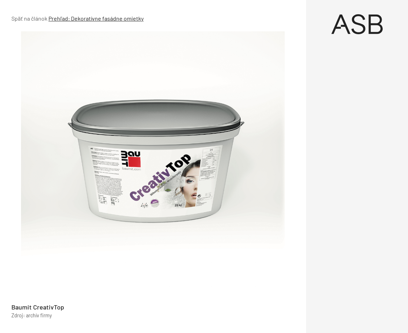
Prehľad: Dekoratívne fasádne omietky (96, 18)
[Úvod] (357, 24)
